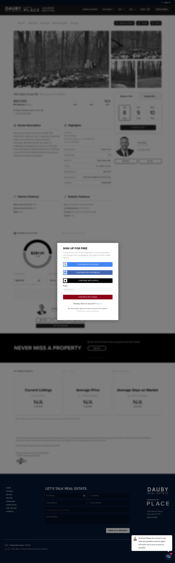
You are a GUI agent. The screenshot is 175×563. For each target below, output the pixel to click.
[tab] (88, 304)
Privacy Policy (81, 311)
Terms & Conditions (92, 311)
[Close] (170, 538)
